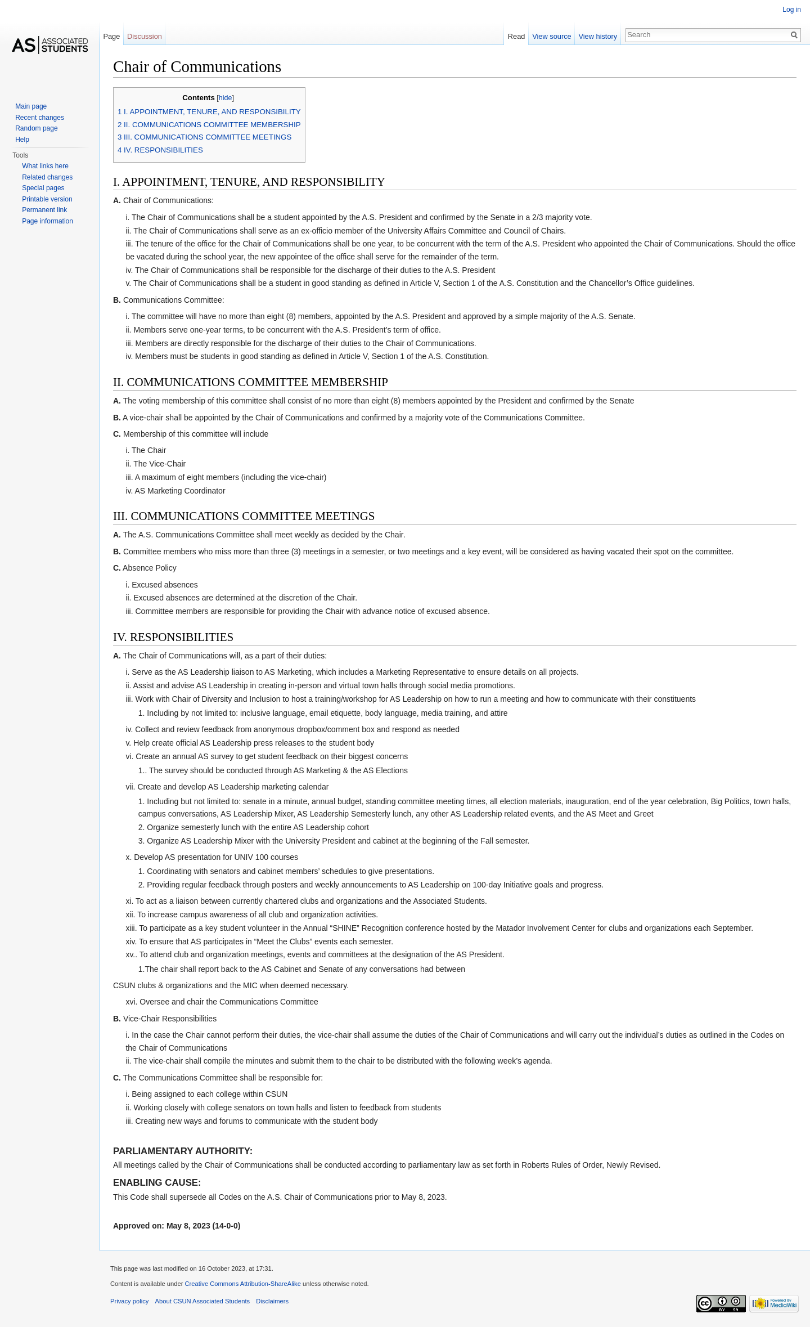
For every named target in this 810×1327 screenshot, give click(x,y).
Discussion (144, 36)
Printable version (47, 199)
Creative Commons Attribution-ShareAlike (242, 1283)
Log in (791, 10)
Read (516, 36)
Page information (47, 221)
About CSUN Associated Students (202, 1301)
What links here (45, 166)
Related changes (47, 177)
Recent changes (39, 118)
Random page (36, 128)
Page (111, 36)
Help (22, 140)
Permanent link (44, 210)
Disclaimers (272, 1301)
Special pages (43, 188)
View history (597, 36)
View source (551, 36)
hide (225, 98)
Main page (31, 106)
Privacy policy (129, 1301)
